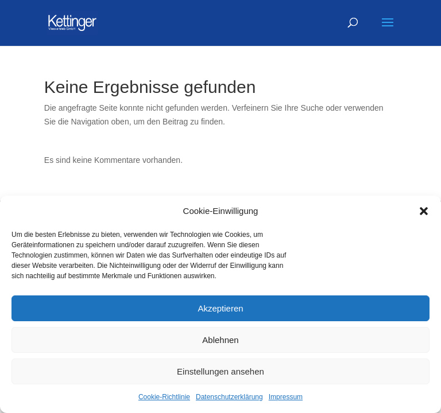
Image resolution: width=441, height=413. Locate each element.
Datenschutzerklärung (229, 397)
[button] (424, 211)
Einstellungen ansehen (220, 371)
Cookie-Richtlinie (164, 397)
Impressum (286, 397)
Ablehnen (220, 340)
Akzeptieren (220, 308)
